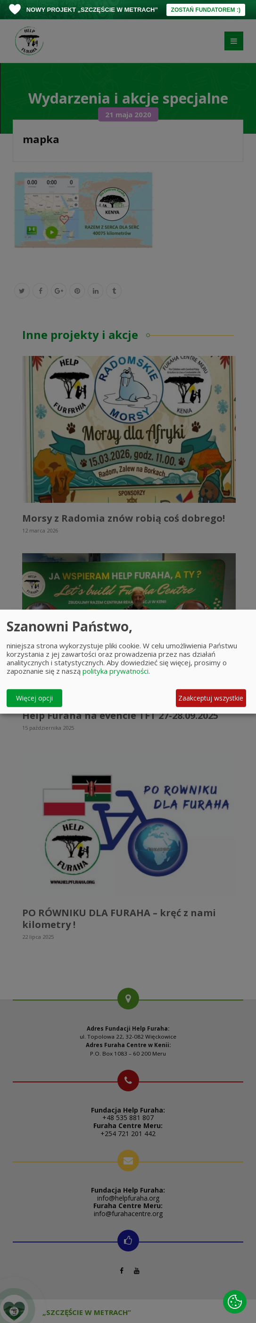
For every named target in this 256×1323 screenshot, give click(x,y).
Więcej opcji (34, 698)
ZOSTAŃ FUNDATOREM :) (205, 10)
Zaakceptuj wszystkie (210, 698)
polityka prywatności (116, 670)
